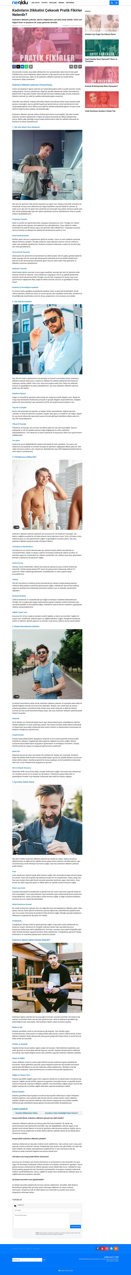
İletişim (28, 1248)
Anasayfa (14, 1248)
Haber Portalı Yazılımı (67, 1270)
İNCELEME (53, 3)
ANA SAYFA (35, 3)
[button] (71, 66)
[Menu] (116, 2)
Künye (21, 1248)
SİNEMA (61, 3)
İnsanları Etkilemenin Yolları (26, 1113)
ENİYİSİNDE (70, 3)
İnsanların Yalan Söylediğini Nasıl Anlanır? (61, 1113)
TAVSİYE (44, 3)
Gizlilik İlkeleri (36, 1248)
